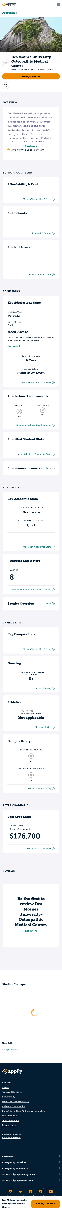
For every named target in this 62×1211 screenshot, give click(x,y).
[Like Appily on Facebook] (30, 1192)
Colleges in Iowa (10, 1049)
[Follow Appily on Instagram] (10, 1192)
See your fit (12, 346)
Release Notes (9, 1125)
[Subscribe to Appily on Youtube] (51, 1192)
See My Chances (45, 1203)
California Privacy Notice (13, 1106)
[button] (5, 85)
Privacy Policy (8, 1097)
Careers (5, 1087)
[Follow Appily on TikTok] (40, 1192)
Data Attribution (9, 1116)
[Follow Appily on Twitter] (20, 1192)
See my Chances (31, 76)
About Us (6, 1082)
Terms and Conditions (12, 1092)
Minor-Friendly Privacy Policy (15, 1101)
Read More (31, 146)
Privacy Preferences (11, 1137)
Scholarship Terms (10, 1120)
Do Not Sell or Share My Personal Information (23, 1111)
